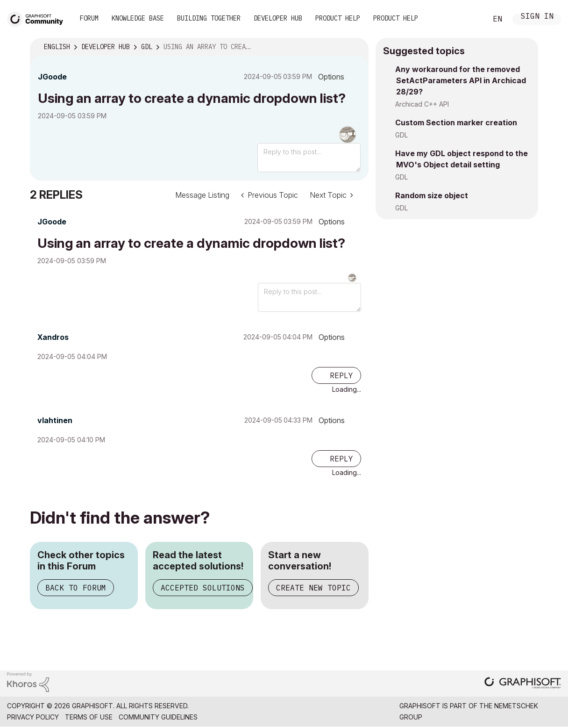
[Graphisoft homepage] (522, 684)
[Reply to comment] (336, 375)
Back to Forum (75, 587)
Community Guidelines (158, 717)
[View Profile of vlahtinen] (54, 420)
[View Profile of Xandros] (53, 337)
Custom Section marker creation (456, 122)
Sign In (537, 17)
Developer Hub (278, 18)
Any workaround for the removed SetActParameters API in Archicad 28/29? (460, 80)
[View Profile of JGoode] (52, 76)
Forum (89, 18)
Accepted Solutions (203, 587)
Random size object (431, 195)
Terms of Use (89, 717)
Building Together (209, 18)
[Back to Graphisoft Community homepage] (38, 18)
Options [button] (331, 76)
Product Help (337, 18)
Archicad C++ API (422, 104)
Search (469, 19)
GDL (401, 135)
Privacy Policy (33, 717)
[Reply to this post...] (309, 157)
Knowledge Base (138, 18)
